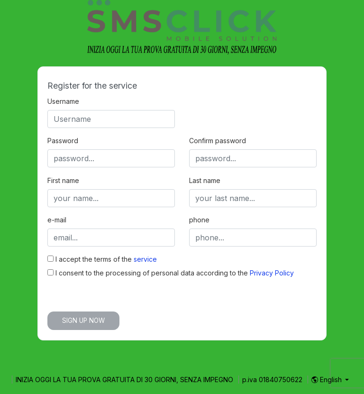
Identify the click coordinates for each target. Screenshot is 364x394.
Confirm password (217, 141)
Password (62, 141)
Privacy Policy (272, 273)
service (145, 259)
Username (63, 101)
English (327, 380)
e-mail (56, 220)
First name (63, 180)
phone (199, 220)
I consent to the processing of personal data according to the (170, 273)
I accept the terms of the (102, 259)
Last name (204, 180)
